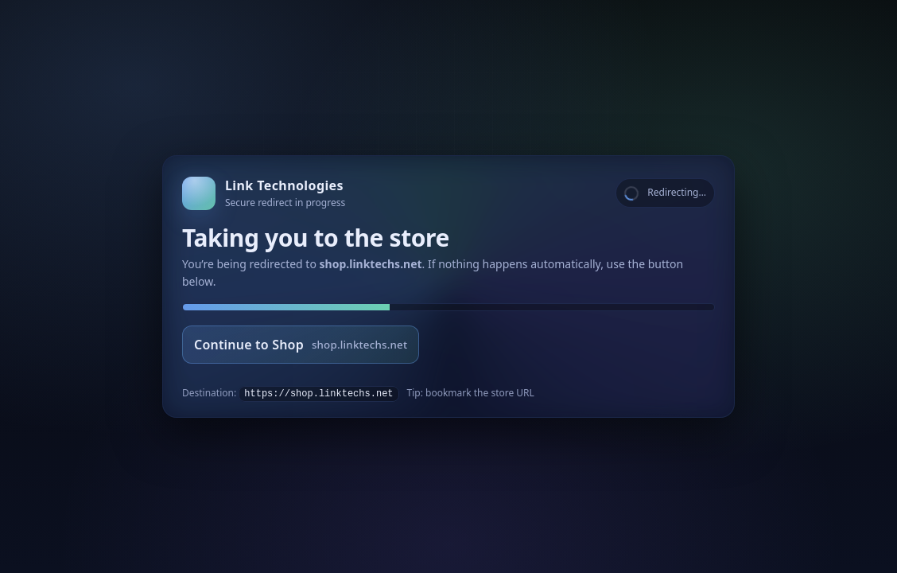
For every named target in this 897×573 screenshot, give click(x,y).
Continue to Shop (300, 344)
